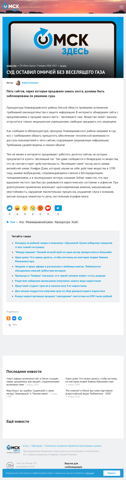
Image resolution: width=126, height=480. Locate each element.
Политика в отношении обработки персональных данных (73, 445)
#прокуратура (62, 222)
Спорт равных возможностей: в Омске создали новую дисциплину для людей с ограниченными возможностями (33, 381)
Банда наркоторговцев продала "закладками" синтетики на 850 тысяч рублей (63, 296)
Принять (112, 473)
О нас (26, 445)
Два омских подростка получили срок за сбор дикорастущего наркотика (60, 291)
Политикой (90, 473)
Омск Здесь (11, 7)
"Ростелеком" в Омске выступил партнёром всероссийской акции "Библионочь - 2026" (89, 392)
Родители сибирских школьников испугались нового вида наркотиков (58, 280)
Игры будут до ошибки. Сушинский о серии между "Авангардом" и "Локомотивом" (30, 392)
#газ (21, 222)
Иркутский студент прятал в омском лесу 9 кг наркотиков (51, 285)
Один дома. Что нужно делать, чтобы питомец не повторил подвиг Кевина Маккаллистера (91, 380)
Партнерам (37, 445)
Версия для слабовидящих (73, 465)
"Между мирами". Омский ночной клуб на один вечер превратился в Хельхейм (63, 252)
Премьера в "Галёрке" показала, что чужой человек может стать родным (60, 275)
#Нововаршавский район (39, 222)
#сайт (75, 222)
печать (63, 65)
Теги (12, 222)
